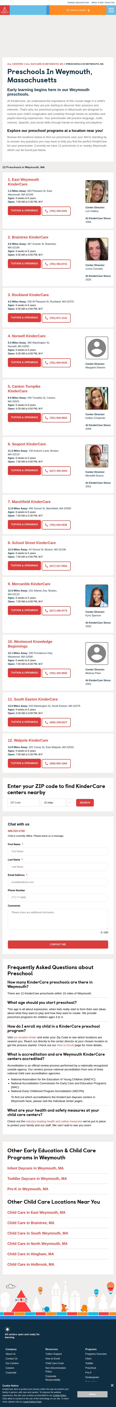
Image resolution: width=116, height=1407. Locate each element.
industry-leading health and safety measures (54, 1119)
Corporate (11, 1370)
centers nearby (85, 10)
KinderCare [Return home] (5, 10)
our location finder (25, 1035)
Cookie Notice (59, 1395)
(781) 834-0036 (57, 524)
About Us (11, 1351)
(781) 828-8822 (57, 417)
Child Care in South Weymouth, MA (37, 1231)
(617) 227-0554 (57, 564)
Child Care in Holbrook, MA (30, 1262)
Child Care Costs (54, 1361)
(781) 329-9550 (57, 671)
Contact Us (12, 1356)
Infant (88, 1356)
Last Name (58, 862)
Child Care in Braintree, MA (30, 1221)
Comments (14, 903)
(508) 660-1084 (57, 761)
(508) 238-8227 (57, 720)
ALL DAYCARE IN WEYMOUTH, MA (44, 64)
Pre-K (88, 1370)
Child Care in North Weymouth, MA (37, 1241)
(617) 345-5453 (57, 469)
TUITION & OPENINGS (24, 210)
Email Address (58, 878)
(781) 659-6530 (57, 361)
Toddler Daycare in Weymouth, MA (37, 1176)
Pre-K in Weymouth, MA (27, 1187)
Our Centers (12, 1361)
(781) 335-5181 (57, 210)
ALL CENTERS (15, 64)
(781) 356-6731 (57, 263)
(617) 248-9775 (57, 608)
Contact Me (58, 942)
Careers (10, 1365)
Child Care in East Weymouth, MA (36, 1210)
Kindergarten (92, 1375)
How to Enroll (65, 1042)
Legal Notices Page (32, 1402)
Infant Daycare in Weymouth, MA (35, 1166)
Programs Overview (95, 1351)
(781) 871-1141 (57, 317)
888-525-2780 (16, 828)
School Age (91, 1379)
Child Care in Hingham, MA (30, 1252)
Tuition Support (53, 1351)
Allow (92, 1394)
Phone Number (58, 893)
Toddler (89, 1361)
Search (85, 800)
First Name (58, 847)
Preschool (90, 1365)
